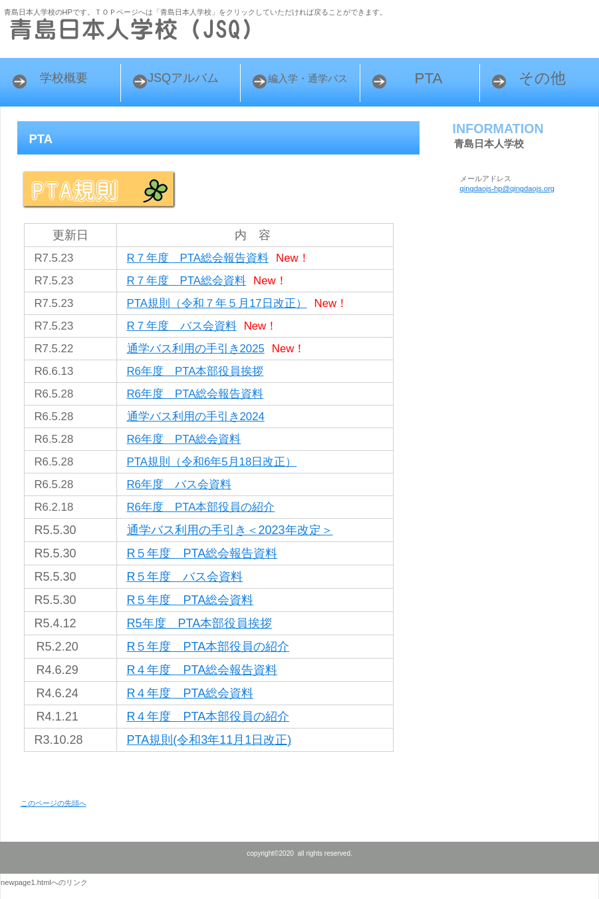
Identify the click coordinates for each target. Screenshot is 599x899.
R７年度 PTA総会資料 (187, 280)
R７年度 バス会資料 (182, 326)
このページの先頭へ (53, 803)
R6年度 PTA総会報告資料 (195, 394)
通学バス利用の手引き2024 (196, 416)
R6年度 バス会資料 (179, 484)
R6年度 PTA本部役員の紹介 (201, 507)
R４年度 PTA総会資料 (190, 693)
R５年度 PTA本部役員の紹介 (208, 646)
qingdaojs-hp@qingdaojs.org (507, 188)
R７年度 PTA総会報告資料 (198, 258)
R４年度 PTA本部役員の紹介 (208, 716)
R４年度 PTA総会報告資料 (202, 670)
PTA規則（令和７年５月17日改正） (217, 303)
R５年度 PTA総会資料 (190, 600)
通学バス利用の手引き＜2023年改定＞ (230, 530)
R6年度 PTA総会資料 (184, 439)
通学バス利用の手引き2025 (196, 348)
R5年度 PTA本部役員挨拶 (200, 623)
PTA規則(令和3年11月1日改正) (209, 740)
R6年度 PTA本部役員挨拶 (195, 371)
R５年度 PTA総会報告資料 (202, 553)
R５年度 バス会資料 (185, 576)
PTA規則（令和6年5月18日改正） (212, 461)
